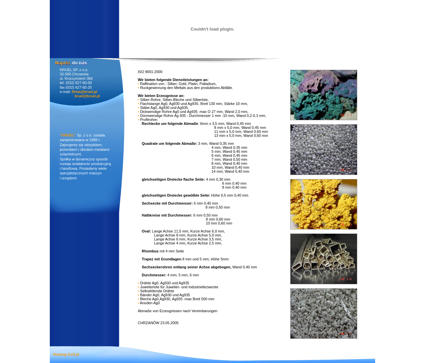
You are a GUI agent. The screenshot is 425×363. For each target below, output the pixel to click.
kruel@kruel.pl (87, 96)
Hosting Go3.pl (66, 354)
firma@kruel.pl (84, 92)
